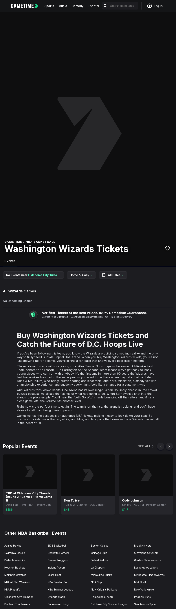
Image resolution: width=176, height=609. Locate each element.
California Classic (14, 552)
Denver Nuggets (58, 560)
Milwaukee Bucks (101, 574)
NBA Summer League (60, 589)
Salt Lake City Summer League (109, 604)
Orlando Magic (56, 596)
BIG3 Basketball (57, 545)
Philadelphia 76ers (102, 596)
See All (146, 446)
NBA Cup (96, 582)
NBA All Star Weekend (17, 582)
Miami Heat (54, 574)
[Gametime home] (26, 6)
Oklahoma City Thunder (18, 596)
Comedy (77, 6)
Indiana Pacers (56, 567)
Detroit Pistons (99, 560)
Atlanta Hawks (12, 545)
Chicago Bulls (99, 552)
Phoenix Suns (142, 596)
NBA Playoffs (12, 589)
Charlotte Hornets (58, 552)
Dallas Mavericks (14, 560)
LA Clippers (98, 567)
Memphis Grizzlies (15, 574)
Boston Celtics (99, 545)
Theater (94, 6)
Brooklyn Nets (142, 545)
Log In (155, 6)
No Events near (33, 275)
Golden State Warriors (147, 560)
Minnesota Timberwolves (149, 574)
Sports (49, 6)
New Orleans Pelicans (104, 589)
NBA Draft (140, 582)
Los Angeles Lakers (146, 567)
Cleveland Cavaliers (146, 552)
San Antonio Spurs (145, 604)
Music (62, 6)
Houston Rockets (14, 567)
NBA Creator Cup (58, 582)
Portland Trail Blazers (17, 604)
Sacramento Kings (58, 604)
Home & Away (81, 275)
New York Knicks (144, 589)
